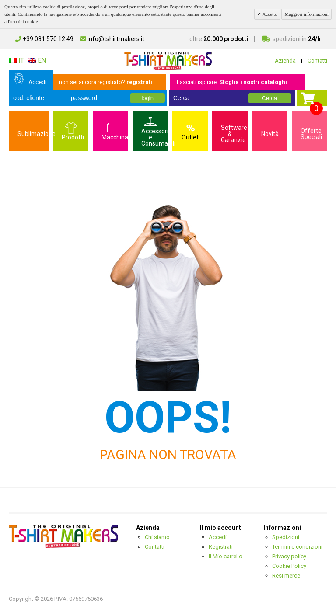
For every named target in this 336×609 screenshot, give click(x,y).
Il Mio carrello (225, 556)
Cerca (269, 98)
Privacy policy (289, 556)
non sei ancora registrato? (105, 82)
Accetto (269, 14)
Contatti (317, 60)
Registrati (221, 546)
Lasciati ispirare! (232, 82)
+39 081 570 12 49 (44, 38)
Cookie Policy (289, 566)
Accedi (37, 82)
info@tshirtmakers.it (112, 38)
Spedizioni (285, 537)
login (147, 98)
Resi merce (286, 575)
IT (16, 60)
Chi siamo (157, 537)
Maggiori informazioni (306, 14)
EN (37, 60)
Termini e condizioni (297, 546)
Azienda (285, 60)
